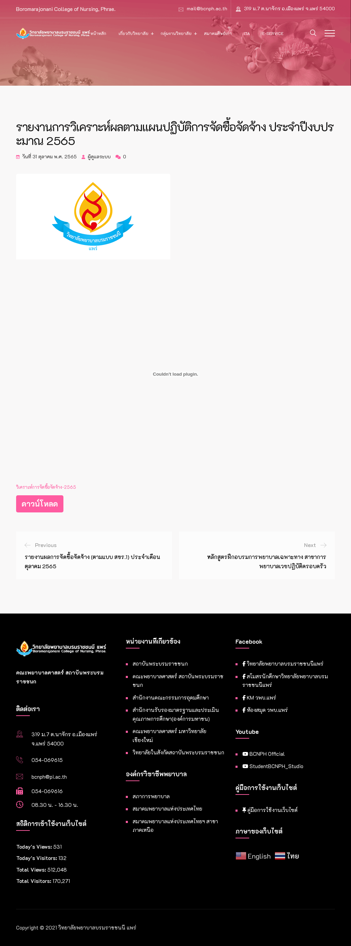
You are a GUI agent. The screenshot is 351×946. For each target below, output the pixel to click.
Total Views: (31, 869)
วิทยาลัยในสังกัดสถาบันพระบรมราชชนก (178, 752)
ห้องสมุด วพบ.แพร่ (265, 709)
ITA (247, 33)
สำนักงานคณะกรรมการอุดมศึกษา (171, 697)
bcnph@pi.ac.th (49, 776)
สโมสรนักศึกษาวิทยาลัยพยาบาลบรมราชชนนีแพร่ (285, 681)
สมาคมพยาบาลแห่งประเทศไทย (167, 808)
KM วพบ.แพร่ (259, 697)
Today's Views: (34, 846)
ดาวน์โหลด (40, 504)
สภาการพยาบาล (151, 796)
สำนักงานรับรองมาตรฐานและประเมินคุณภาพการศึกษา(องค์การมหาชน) (176, 714)
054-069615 (47, 759)
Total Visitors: (34, 880)
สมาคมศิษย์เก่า (218, 33)
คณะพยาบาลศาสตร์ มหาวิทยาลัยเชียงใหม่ (169, 735)
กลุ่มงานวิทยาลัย (176, 33)
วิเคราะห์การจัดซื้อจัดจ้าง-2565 (46, 487)
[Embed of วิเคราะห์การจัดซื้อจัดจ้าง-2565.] (175, 374)
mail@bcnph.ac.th (207, 8)
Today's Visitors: (37, 857)
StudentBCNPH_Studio (272, 766)
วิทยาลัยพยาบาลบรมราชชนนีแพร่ (283, 663)
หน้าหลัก (98, 33)
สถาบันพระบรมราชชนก (160, 663)
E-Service (272, 33)
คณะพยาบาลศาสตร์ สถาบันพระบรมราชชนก (178, 681)
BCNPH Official (263, 753)
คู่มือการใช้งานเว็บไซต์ (270, 809)
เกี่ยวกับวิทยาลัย (133, 33)
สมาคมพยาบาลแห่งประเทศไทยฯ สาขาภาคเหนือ (175, 826)
